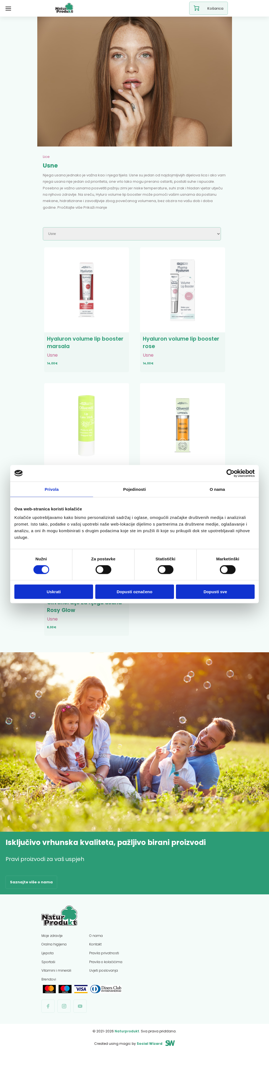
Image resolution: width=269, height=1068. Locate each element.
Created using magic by (128, 1055)
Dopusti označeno (134, 591)
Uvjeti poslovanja (103, 981)
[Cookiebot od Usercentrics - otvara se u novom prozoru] (230, 473)
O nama (96, 947)
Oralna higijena (54, 955)
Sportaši (48, 973)
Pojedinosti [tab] (134, 489)
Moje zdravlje (52, 947)
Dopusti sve (215, 591)
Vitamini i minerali (56, 981)
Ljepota (47, 964)
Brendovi (48, 990)
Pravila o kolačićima (105, 973)
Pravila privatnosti (104, 964)
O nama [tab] (217, 489)
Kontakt (95, 955)
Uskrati (54, 591)
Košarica (208, 8)
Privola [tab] (52, 489)
